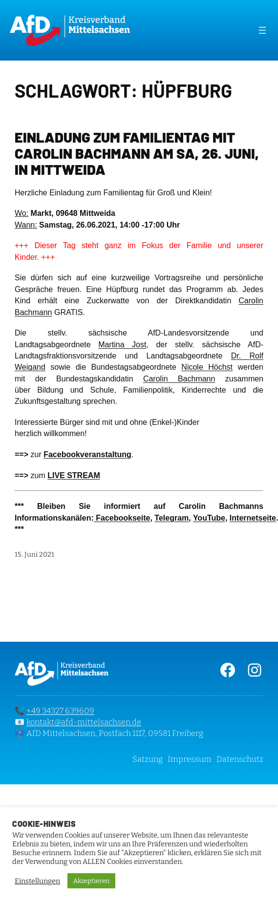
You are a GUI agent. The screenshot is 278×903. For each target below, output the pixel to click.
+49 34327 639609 (60, 710)
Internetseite (253, 518)
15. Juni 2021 (34, 554)
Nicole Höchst (207, 367)
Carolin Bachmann (179, 379)
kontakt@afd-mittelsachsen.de (83, 722)
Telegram (171, 518)
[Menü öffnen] (262, 30)
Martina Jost (122, 344)
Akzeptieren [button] (91, 880)
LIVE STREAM (73, 475)
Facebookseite (122, 518)
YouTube (209, 518)
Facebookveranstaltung (87, 454)
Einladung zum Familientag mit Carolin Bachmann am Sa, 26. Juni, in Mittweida (137, 153)
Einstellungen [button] (37, 881)
